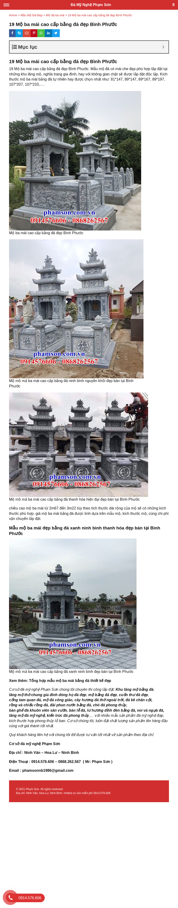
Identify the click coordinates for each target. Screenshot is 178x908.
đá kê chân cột (138, 700)
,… (91, 715)
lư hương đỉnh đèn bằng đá (111, 710)
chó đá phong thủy (109, 705)
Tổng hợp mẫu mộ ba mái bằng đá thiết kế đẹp (70, 681)
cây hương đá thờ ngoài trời (99, 700)
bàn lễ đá (77, 710)
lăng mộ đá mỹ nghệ (27, 715)
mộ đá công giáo (57, 700)
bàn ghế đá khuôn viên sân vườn (38, 710)
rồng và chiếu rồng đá (28, 705)
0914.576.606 (101, 793)
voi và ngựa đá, (150, 710)
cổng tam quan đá (25, 700)
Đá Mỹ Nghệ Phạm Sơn (91, 5)
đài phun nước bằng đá (70, 705)
